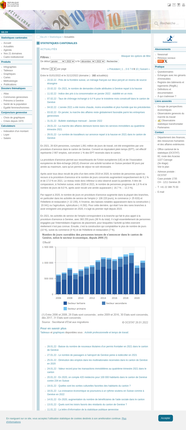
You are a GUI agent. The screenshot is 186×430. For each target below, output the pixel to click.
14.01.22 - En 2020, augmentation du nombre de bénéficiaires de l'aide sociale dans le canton (95, 399)
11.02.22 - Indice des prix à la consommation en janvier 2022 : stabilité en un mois (89, 93)
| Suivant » (144, 69)
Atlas (6, 93)
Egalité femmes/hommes (16, 107)
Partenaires (163, 127)
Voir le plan (163, 166)
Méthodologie (11, 81)
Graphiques (10, 74)
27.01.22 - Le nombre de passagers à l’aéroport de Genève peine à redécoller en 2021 (92, 355)
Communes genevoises (16, 97)
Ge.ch (43, 37)
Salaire (7, 138)
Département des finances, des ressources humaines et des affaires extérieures (171, 141)
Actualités (9, 46)
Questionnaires (165, 71)
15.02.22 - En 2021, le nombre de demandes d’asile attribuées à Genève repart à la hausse (94, 88)
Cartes (7, 77)
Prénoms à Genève (14, 100)
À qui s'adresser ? (167, 96)
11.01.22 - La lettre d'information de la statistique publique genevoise (83, 409)
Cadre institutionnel (14, 57)
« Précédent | (114, 69)
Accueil (7, 43)
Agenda (8, 50)
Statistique (55, 37)
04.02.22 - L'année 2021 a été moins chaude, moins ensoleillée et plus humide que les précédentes (98, 107)
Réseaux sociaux (166, 58)
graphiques (59, 332)
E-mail (161, 192)
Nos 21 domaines (13, 53)
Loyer (6, 134)
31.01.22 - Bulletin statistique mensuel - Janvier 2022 (74, 121)
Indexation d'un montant (16, 131)
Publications (10, 84)
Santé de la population (15, 104)
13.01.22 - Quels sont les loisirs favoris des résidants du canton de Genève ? (87, 404)
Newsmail (163, 54)
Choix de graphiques (14, 117)
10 (137, 69)
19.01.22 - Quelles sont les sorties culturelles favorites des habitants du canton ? (89, 385)
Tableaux (8, 70)
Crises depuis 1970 (14, 121)
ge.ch (4, 32)
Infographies (10, 67)
